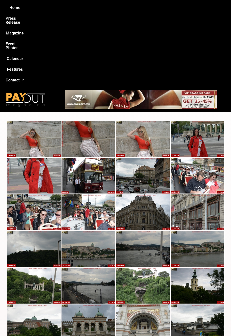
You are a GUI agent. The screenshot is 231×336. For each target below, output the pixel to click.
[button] (190, 7)
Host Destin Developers (206, 317)
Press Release (61, 7)
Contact (191, 7)
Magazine (90, 7)
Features (167, 7)
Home (36, 7)
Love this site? (53, 295)
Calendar (144, 7)
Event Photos (117, 7)
